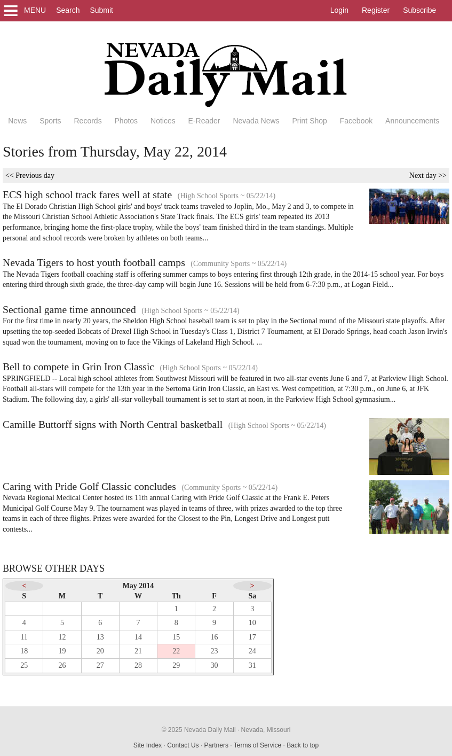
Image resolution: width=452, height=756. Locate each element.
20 (100, 651)
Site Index (147, 745)
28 (138, 665)
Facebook (356, 120)
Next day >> (428, 176)
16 (214, 637)
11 (23, 637)
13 (100, 637)
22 (176, 651)
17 (252, 637)
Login (339, 10)
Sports (50, 120)
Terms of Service (257, 745)
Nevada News (256, 120)
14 (138, 637)
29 (176, 665)
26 (62, 665)
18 (24, 651)
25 (24, 665)
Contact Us (183, 745)
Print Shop (309, 120)
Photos (126, 120)
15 (176, 637)
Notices (163, 120)
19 (62, 651)
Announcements (412, 120)
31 (252, 665)
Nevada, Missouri (266, 730)
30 (214, 665)
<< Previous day (29, 176)
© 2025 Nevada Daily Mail (199, 730)
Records (88, 120)
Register (376, 10)
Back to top (303, 745)
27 (100, 665)
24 (252, 651)
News (17, 120)
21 (138, 651)
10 (252, 623)
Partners (216, 745)
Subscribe (419, 10)
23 (214, 651)
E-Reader (204, 120)
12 (62, 637)
